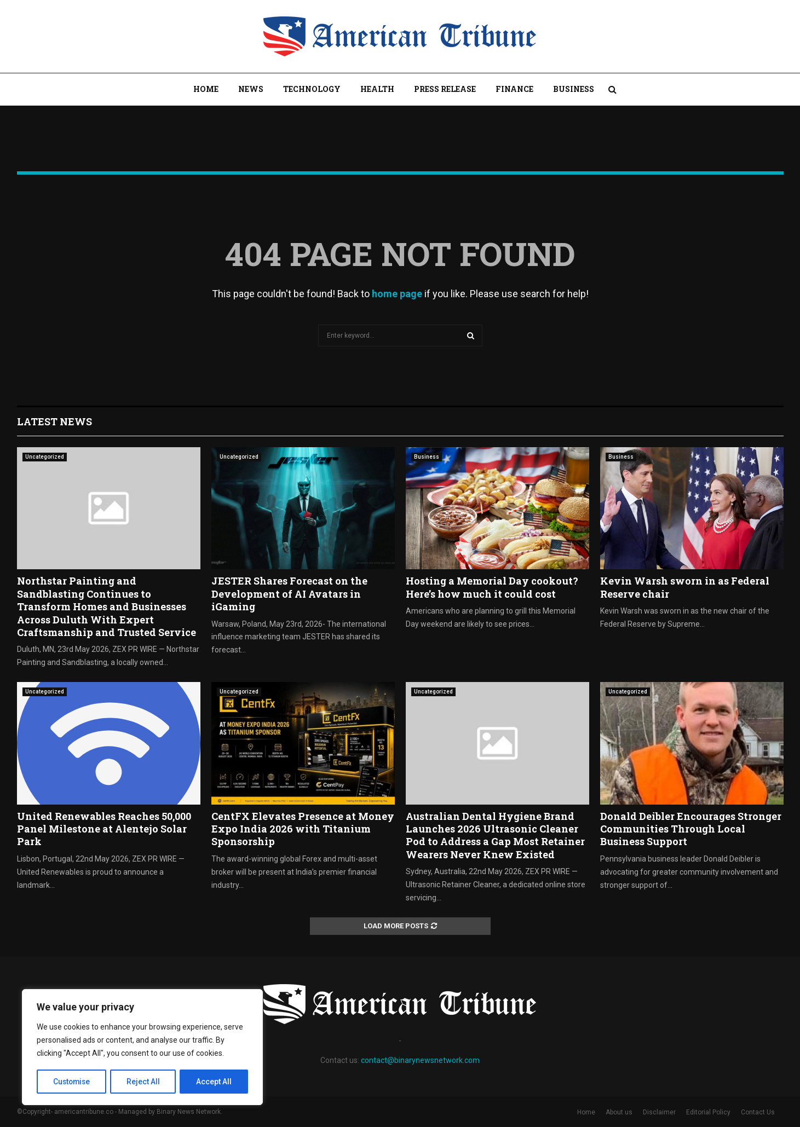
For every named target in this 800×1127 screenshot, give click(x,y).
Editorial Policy (708, 1112)
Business (573, 89)
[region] (142, 1047)
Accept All (214, 1081)
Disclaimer (659, 1112)
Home (205, 89)
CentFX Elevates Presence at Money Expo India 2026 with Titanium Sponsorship (302, 829)
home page (397, 293)
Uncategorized (44, 457)
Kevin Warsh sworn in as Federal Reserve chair (684, 587)
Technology (312, 89)
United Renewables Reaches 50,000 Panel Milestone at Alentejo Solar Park (104, 829)
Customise (72, 1081)
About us (619, 1112)
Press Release (445, 89)
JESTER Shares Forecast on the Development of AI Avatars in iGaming (289, 593)
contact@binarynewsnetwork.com (420, 1060)
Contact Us (758, 1112)
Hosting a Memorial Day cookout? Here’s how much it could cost (492, 587)
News (250, 89)
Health (377, 89)
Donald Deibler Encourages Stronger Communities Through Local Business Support (690, 829)
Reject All (144, 1081)
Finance (514, 89)
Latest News (54, 421)
